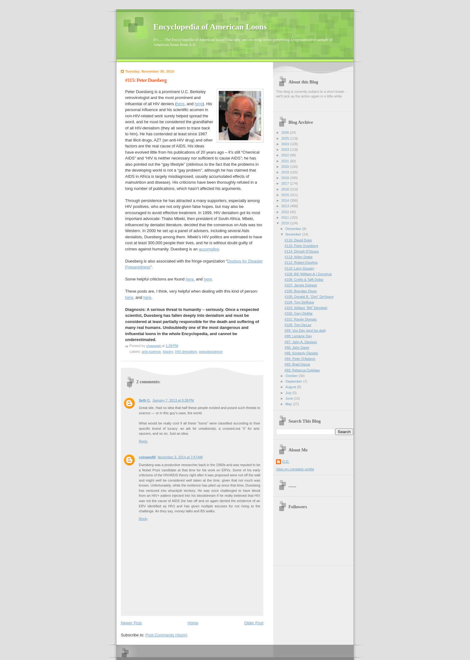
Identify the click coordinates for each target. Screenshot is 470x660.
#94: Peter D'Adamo (300, 359)
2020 (285, 166)
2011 (285, 217)
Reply (143, 441)
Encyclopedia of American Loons (210, 26)
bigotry (168, 351)
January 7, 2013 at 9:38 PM (173, 400)
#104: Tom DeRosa (299, 302)
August (291, 387)
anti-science (151, 351)
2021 (285, 161)
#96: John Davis (297, 347)
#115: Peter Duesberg (301, 246)
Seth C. (145, 400)
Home (193, 623)
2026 (285, 132)
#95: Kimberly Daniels (301, 353)
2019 (285, 172)
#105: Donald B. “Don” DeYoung (309, 297)
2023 (285, 149)
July (288, 393)
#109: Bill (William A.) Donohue (308, 274)
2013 (285, 206)
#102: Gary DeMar (299, 313)
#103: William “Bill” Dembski (306, 308)
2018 (285, 178)
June (289, 398)
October (291, 376)
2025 (285, 138)
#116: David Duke (298, 240)
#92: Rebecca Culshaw (302, 370)
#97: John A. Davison (301, 342)
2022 (285, 155)
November (293, 234)
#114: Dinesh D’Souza (302, 251)
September (294, 381)
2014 (285, 200)
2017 (285, 183)
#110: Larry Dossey (299, 268)
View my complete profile (295, 469)
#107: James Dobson (301, 285)
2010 (285, 223)
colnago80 (147, 457)
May (289, 404)
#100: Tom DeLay (298, 325)
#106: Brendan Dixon (301, 291)
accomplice (209, 249)
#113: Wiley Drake (299, 257)
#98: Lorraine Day (298, 336)
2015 (285, 195)
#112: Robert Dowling (301, 262)
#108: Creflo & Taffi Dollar (304, 279)
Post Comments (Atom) (166, 635)
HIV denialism (186, 351)
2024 (285, 144)
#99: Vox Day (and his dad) (305, 330)
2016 (285, 189)
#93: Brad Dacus (297, 364)
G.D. (285, 461)
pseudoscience (210, 351)
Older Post (253, 623)
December (293, 229)
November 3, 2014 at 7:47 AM (180, 457)
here (180, 103)
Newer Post (131, 623)
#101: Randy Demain (301, 319)
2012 (285, 212)
